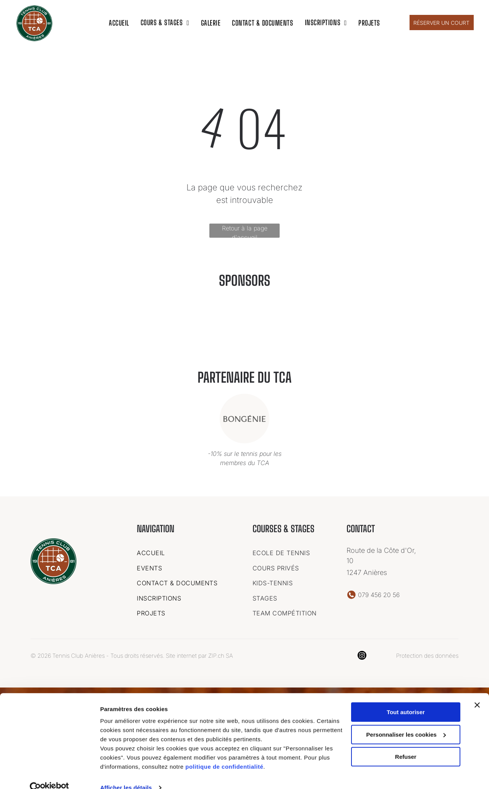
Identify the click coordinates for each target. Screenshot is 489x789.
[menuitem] (119, 21)
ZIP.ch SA (220, 654)
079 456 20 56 (379, 593)
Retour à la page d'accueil (244, 229)
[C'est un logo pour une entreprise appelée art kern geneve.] (125, 328)
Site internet (181, 654)
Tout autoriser (406, 698)
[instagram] (362, 654)
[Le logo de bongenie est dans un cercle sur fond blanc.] (364, 328)
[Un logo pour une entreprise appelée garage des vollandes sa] (284, 328)
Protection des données (427, 654)
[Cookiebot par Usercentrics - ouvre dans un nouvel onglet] (49, 774)
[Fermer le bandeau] (477, 691)
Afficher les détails (126, 774)
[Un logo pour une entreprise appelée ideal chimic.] (204, 328)
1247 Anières (367, 571)
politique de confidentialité (224, 753)
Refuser (405, 743)
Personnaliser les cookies (406, 721)
